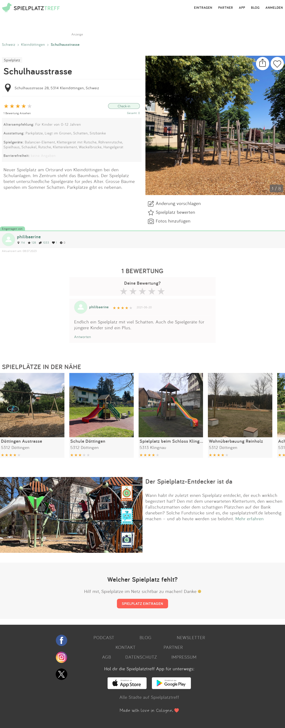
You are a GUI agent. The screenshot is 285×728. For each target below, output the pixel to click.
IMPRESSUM (184, 657)
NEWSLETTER (191, 637)
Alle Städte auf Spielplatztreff (149, 697)
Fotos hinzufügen (173, 221)
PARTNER (225, 8)
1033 (44, 242)
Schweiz (8, 44)
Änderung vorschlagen (178, 203)
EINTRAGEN (203, 8)
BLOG (255, 8)
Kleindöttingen (33, 44)
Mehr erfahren (249, 518)
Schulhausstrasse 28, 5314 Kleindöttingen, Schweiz (57, 88)
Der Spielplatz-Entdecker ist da (188, 481)
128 (32, 242)
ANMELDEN (274, 8)
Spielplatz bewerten (175, 212)
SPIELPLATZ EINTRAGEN (142, 603)
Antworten (82, 336)
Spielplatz (12, 60)
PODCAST (104, 637)
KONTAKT (126, 647)
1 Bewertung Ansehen (17, 113)
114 (21, 242)
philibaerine (29, 237)
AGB (106, 657)
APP (242, 8)
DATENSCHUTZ (141, 657)
